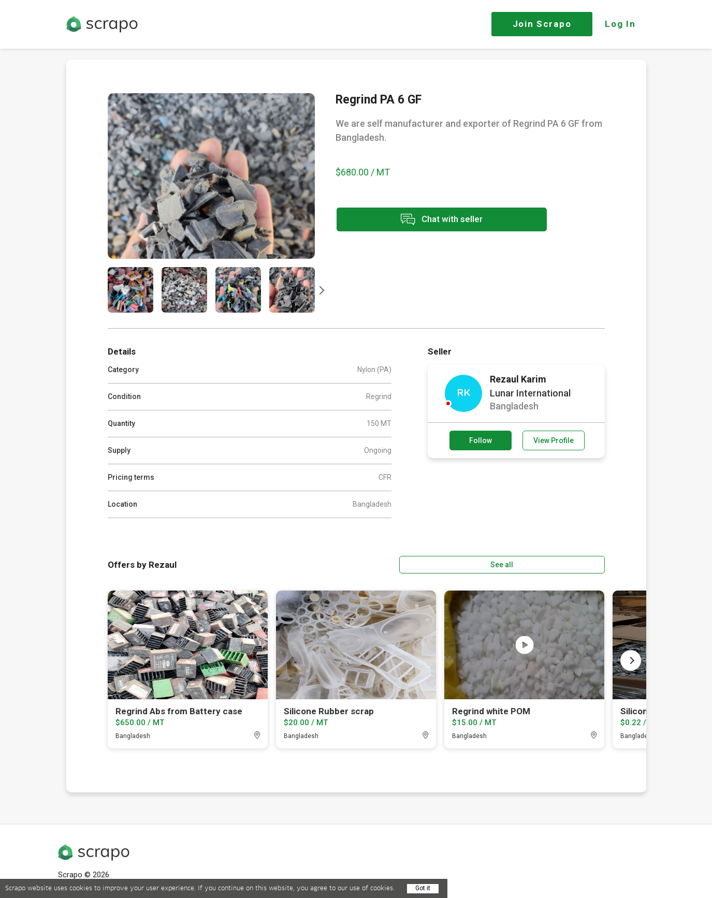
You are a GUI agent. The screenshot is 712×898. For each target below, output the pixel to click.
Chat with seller (428, 220)
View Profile (553, 440)
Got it (422, 888)
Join (542, 24)
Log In (620, 24)
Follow (480, 440)
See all (574, 564)
